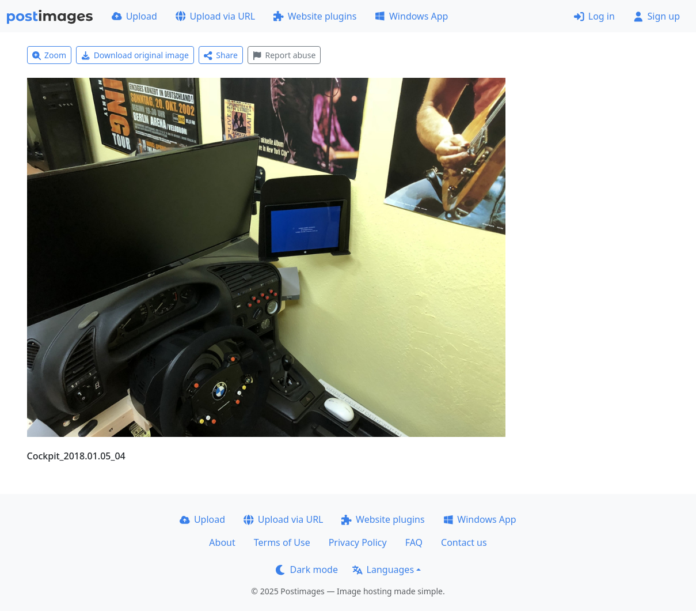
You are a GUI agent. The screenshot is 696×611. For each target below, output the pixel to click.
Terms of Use (282, 542)
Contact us (464, 542)
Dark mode (307, 569)
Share (221, 55)
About (222, 542)
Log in (594, 16)
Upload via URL (215, 16)
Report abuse (284, 55)
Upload (134, 16)
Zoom (49, 55)
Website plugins (314, 16)
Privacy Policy (358, 542)
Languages (383, 569)
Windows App (411, 16)
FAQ (414, 542)
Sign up (656, 16)
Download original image (135, 55)
